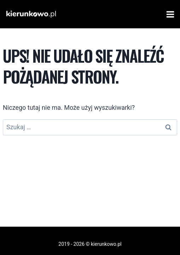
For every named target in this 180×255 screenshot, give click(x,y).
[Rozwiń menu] (169, 14)
